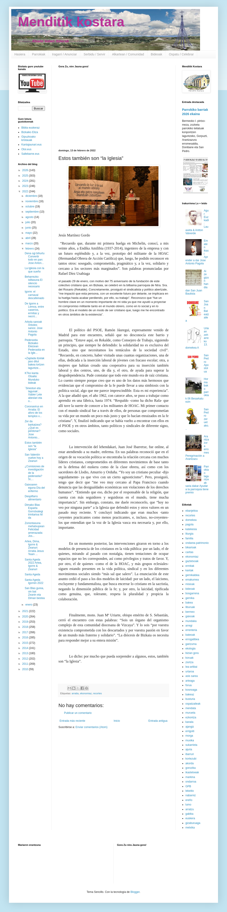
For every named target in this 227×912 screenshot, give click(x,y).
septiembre (32, 211)
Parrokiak (38, 54)
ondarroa (190, 781)
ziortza (189, 662)
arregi (188, 625)
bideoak (190, 588)
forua (188, 685)
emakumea (192, 579)
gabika (189, 813)
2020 (25, 616)
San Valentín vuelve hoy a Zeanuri (34, 458)
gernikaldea (192, 575)
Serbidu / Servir (94, 54)
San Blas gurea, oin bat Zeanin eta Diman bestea (35, 593)
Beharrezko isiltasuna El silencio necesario (33, 281)
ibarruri (189, 754)
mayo (29, 232)
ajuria (188, 749)
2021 (25, 611)
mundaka (190, 621)
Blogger (135, 892)
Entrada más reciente (72, 720)
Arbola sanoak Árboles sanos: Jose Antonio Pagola (33, 328)
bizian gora (192, 653)
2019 (25, 621)
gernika (189, 598)
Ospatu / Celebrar (181, 54)
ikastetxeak (192, 772)
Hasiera (19, 54)
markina (190, 777)
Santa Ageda (32, 574)
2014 (25, 648)
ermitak (189, 565)
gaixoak (190, 616)
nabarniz (190, 795)
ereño (188, 800)
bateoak (190, 634)
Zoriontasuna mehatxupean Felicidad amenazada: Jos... (35, 530)
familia (189, 538)
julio (28, 222)
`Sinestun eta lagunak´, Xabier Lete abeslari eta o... (33, 395)
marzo (29, 243)
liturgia (189, 533)
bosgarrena (192, 593)
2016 (25, 637)
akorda (189, 763)
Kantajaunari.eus (31, 144)
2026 (25, 170)
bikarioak (190, 547)
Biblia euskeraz (30, 127)
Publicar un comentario (78, 713)
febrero (30, 248)
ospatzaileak (192, 703)
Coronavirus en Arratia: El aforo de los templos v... (34, 411)
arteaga (190, 680)
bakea (189, 602)
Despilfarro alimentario (33, 498)
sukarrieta (191, 744)
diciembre (31, 195)
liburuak (190, 607)
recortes (97, 693)
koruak (189, 657)
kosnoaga (191, 689)
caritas (189, 552)
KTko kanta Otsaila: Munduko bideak (32, 378)
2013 (25, 653)
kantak (189, 570)
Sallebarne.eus (30, 153)
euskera (190, 818)
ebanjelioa (191, 510)
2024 (25, 180)
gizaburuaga (192, 823)
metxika (190, 827)
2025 (25, 175)
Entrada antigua (157, 720)
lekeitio (189, 790)
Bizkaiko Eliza (29, 132)
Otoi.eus (26, 149)
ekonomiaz (86, 693)
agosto (29, 217)
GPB (188, 786)
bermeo (190, 611)
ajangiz (189, 726)
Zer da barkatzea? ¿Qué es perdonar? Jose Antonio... (33, 429)
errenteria (191, 630)
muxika (189, 740)
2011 (25, 663)
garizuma (190, 644)
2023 (25, 186)
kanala (189, 722)
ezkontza (190, 717)
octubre (30, 206)
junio (28, 227)
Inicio (117, 720)
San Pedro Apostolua (206, 363)
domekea (190, 520)
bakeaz (189, 694)
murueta (190, 712)
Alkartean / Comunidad (128, 54)
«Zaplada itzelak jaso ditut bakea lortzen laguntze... (34, 363)
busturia (190, 699)
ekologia (190, 648)
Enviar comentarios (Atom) (91, 727)
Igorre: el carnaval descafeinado (34, 295)
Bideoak (156, 54)
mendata (190, 708)
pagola (189, 524)
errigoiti (189, 731)
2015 (25, 642)
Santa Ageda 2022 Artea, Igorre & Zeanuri (33, 564)
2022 (25, 191)
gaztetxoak (191, 561)
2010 (25, 669)
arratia (75, 693)
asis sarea (191, 676)
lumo (188, 804)
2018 (25, 626)
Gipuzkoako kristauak (28, 138)
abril (28, 238)
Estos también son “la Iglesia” (33, 446)
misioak (190, 584)
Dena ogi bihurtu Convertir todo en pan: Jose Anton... (35, 258)
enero (29, 604)
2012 (25, 658)
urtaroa (189, 671)
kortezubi (190, 758)
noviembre (32, 201)
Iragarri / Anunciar (64, 54)
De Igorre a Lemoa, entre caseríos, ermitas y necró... (34, 310)
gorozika (190, 767)
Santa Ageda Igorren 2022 (34, 581)
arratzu (189, 809)
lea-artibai (191, 666)
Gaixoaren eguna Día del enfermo (35, 488)
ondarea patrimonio (197, 542)
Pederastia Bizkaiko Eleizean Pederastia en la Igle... (35, 346)
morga (189, 735)
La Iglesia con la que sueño (34, 270)
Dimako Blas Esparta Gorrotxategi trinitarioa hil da (34, 511)
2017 (25, 632)
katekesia (191, 529)
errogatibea (192, 639)
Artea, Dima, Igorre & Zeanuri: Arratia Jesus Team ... (34, 548)
